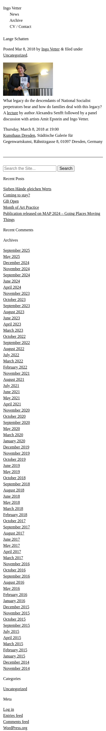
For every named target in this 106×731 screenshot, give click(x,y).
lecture (12, 113)
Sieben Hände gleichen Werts (27, 189)
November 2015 (16, 613)
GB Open (11, 201)
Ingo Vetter (12, 8)
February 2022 (15, 367)
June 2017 (11, 539)
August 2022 (13, 349)
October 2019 (14, 459)
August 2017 (13, 533)
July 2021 (11, 385)
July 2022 (11, 355)
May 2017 (11, 545)
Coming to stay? (16, 195)
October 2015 (14, 619)
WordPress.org (15, 728)
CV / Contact (20, 26)
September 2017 (16, 527)
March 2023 (13, 330)
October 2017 (14, 521)
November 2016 (16, 564)
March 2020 (13, 435)
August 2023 (13, 312)
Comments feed (16, 721)
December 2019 (16, 447)
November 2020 (16, 410)
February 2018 (15, 515)
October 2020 (14, 416)
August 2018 (13, 490)
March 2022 (13, 361)
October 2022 (14, 336)
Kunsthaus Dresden (19, 135)
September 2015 (16, 625)
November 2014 (16, 668)
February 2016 (15, 594)
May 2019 (11, 471)
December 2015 (16, 607)
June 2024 (11, 281)
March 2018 (13, 508)
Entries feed (13, 715)
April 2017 (12, 551)
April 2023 (12, 324)
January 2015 (14, 656)
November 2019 (16, 453)
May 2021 (11, 398)
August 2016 (13, 582)
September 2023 (16, 306)
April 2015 (12, 637)
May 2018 (11, 502)
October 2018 (14, 478)
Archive (16, 20)
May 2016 (11, 588)
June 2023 (11, 318)
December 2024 (16, 262)
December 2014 (16, 662)
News (14, 14)
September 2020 (16, 422)
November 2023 (16, 293)
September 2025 (16, 250)
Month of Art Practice (21, 207)
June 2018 (11, 496)
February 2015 (15, 650)
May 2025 (11, 256)
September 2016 (16, 576)
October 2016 (14, 570)
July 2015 (11, 631)
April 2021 (12, 404)
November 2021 (16, 373)
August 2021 (13, 379)
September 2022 (16, 342)
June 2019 (11, 465)
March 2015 (13, 644)
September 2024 (16, 275)
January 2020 (14, 441)
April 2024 (12, 287)
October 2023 (14, 299)
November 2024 (16, 269)
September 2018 (16, 484)
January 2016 (14, 601)
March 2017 (13, 558)
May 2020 (11, 428)
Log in (8, 709)
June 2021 (11, 392)
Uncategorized (15, 55)
